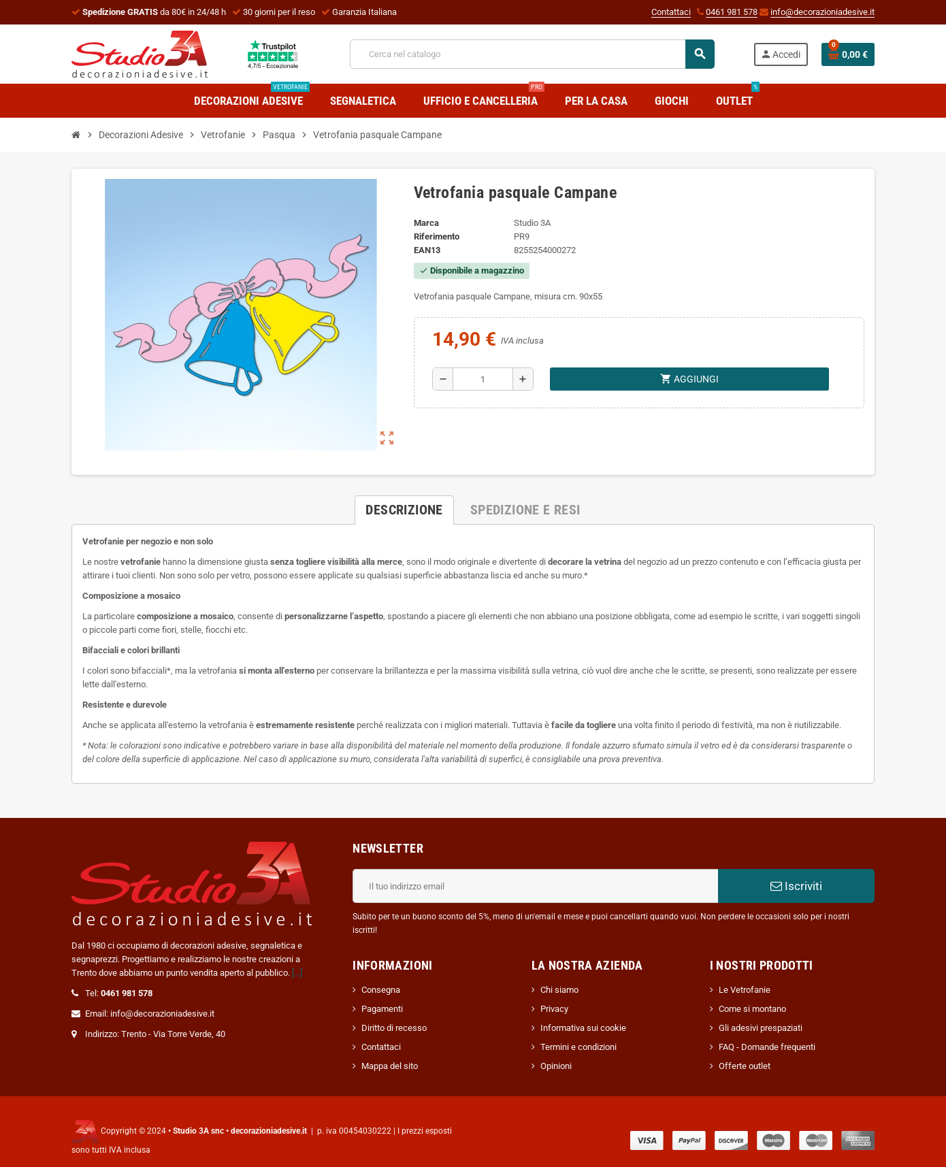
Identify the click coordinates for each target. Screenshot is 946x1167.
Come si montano (752, 1009)
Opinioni (556, 1066)
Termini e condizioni (578, 1047)
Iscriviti (796, 886)
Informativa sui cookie (583, 1028)
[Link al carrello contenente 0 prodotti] (848, 54)
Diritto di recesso (394, 1028)
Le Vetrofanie (744, 990)
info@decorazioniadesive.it (822, 12)
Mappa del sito (389, 1066)
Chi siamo (559, 990)
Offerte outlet (744, 1066)
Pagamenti (382, 1009)
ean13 (427, 250)
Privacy (554, 1009)
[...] (297, 973)
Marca (426, 223)
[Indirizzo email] (535, 886)
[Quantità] (483, 379)
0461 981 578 (731, 12)
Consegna (380, 990)
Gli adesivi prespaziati (760, 1028)
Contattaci (671, 12)
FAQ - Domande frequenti (767, 1047)
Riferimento (436, 236)
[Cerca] (531, 54)
